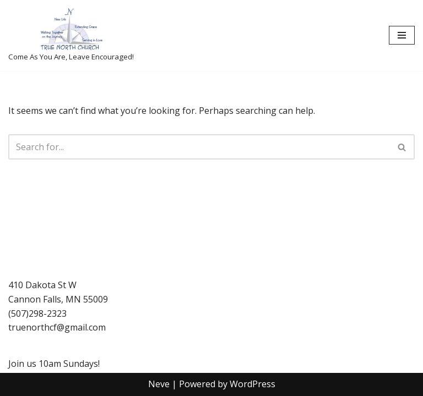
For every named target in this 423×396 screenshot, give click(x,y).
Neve (159, 384)
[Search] (199, 147)
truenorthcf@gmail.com (57, 327)
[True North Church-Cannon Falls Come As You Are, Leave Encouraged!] (71, 35)
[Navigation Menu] (402, 35)
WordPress (252, 384)
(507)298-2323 (37, 313)
